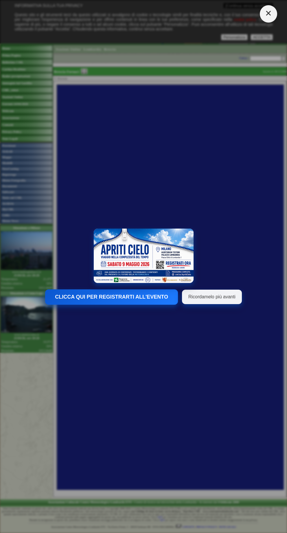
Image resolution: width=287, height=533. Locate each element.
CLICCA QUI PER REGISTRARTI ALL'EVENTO (111, 297)
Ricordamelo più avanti (212, 296)
